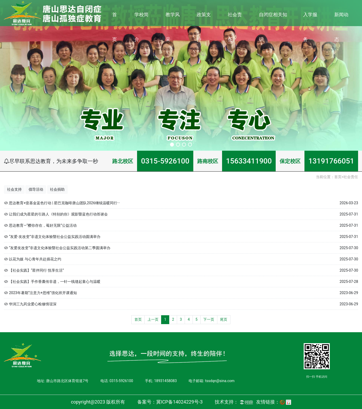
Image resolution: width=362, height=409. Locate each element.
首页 (114, 27)
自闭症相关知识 (273, 27)
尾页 (223, 319)
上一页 (153, 319)
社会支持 (14, 189)
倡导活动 (36, 189)
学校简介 (141, 27)
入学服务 (310, 27)
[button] (172, 145)
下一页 (208, 319)
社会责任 (235, 27)
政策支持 (204, 27)
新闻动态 (341, 27)
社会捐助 (57, 189)
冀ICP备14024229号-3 (179, 402)
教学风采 (173, 27)
